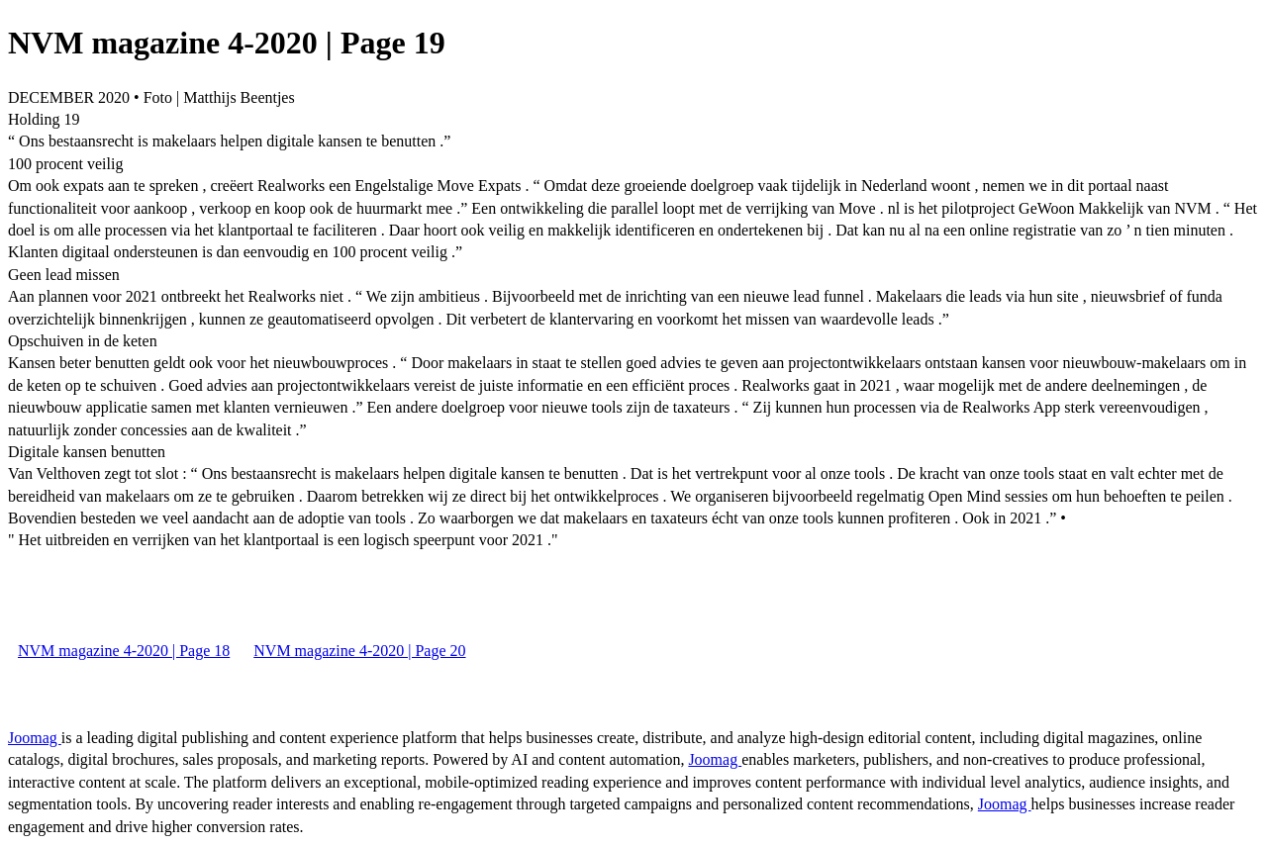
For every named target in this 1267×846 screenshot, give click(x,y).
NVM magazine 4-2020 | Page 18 (124, 650)
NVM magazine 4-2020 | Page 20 (359, 650)
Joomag (34, 737)
